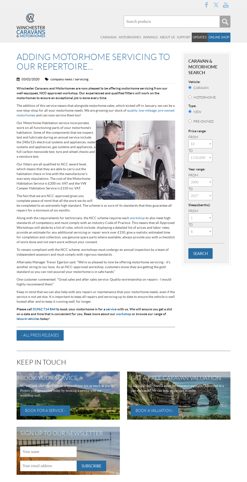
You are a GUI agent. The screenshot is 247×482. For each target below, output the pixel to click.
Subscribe (91, 466)
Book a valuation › (154, 411)
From (193, 137)
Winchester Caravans (41, 25)
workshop (137, 218)
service (111, 309)
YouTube (225, 5)
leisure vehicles (28, 319)
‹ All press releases (40, 335)
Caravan (201, 88)
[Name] (48, 451)
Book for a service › (45, 411)
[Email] (48, 466)
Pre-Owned (203, 121)
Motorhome (204, 97)
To (190, 151)
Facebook (206, 5)
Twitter (216, 5)
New (197, 112)
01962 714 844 (44, 309)
